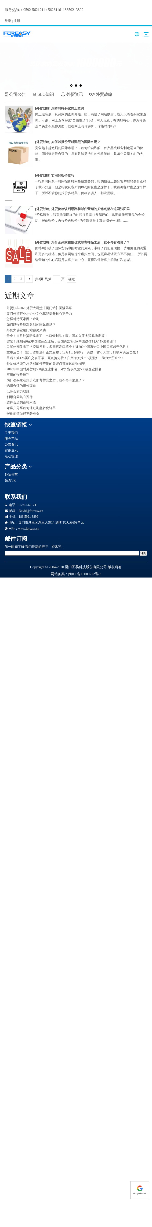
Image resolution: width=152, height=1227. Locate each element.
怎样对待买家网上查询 (67, 108)
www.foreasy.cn (28, 528)
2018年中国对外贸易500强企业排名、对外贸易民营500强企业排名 (54, 369)
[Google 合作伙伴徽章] (22, 487)
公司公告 (15, 94)
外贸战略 (42, 108)
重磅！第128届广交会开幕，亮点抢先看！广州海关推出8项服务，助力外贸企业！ (65, 358)
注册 (17, 21)
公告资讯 (11, 444)
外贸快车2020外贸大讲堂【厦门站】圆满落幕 (39, 308)
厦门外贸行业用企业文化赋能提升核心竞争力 (39, 313)
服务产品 (11, 438)
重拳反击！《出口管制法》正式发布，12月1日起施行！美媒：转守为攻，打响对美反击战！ (73, 352)
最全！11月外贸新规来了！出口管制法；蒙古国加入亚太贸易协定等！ (57, 336)
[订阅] (143, 553)
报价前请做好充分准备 (23, 413)
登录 (8, 21)
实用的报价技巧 (62, 175)
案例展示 (11, 450)
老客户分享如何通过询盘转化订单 (31, 408)
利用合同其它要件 (20, 397)
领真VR (10, 480)
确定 (71, 279)
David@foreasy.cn (31, 511)
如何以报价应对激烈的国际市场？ (75, 142)
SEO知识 (43, 94)
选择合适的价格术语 (21, 402)
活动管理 (11, 456)
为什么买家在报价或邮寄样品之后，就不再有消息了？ (90, 242)
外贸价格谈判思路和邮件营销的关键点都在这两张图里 (90, 209)
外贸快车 (11, 474)
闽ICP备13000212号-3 (84, 574)
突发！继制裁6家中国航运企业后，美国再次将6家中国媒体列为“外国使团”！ (62, 341)
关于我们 (11, 433)
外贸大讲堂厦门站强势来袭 (26, 330)
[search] (72, 553)
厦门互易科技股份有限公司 (86, 567)
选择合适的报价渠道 (21, 386)
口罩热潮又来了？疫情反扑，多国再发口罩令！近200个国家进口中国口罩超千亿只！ (68, 347)
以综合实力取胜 (18, 391)
